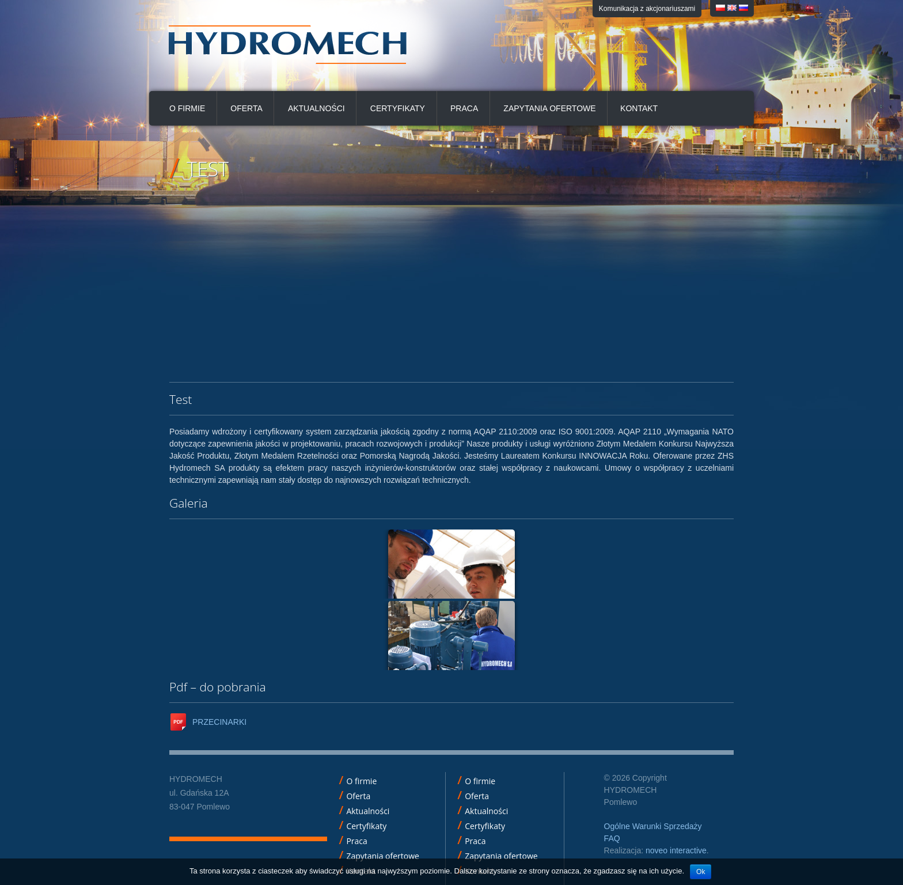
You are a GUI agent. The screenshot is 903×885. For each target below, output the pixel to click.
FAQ (612, 838)
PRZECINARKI (219, 722)
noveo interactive (676, 850)
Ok (700, 872)
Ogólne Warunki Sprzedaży (653, 826)
